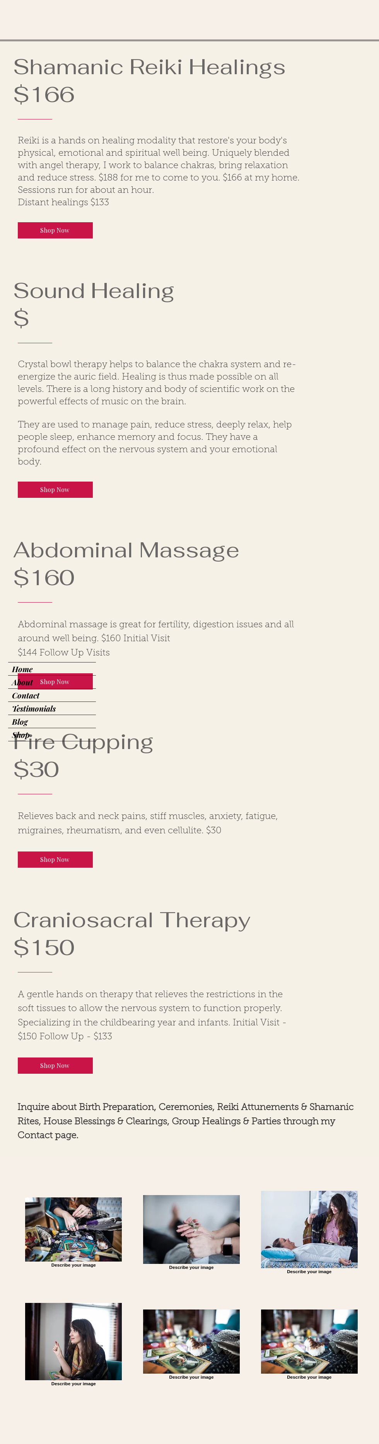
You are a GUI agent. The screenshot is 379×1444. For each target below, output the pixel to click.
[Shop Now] (55, 230)
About (22, 682)
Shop (21, 734)
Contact (25, 695)
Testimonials (34, 708)
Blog (19, 721)
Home (22, 669)
